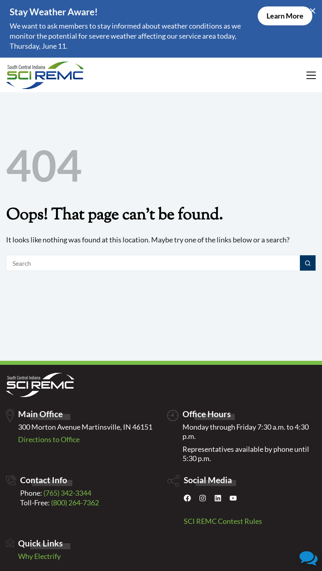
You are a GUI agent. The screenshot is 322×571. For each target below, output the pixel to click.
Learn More (285, 15)
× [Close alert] (312, 10)
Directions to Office (49, 439)
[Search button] (308, 263)
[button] (308, 557)
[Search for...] (153, 263)
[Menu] (311, 75)
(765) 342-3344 (67, 492)
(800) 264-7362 (75, 502)
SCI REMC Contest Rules (223, 521)
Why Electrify (39, 556)
